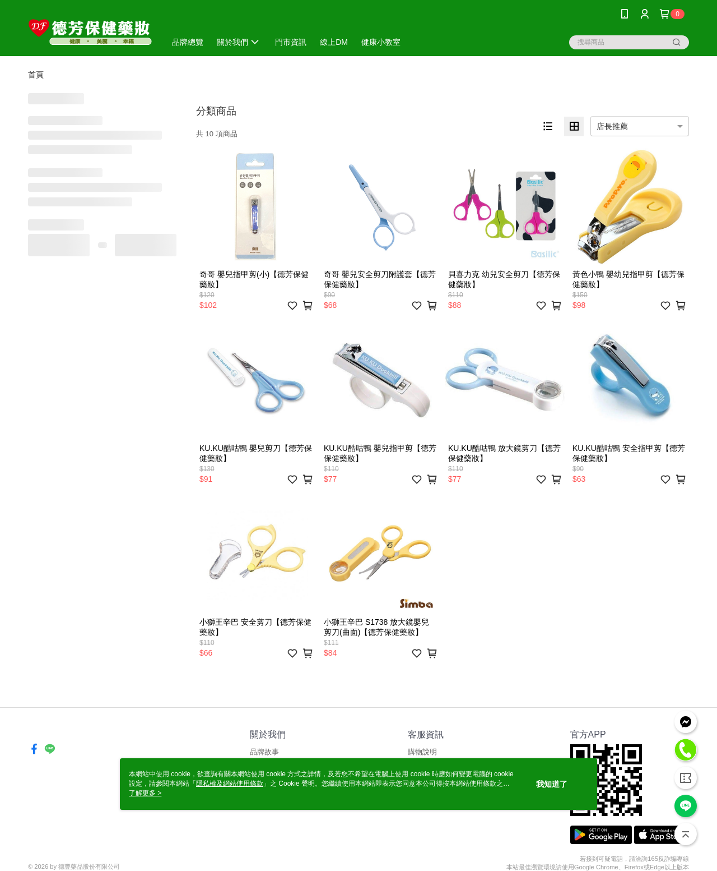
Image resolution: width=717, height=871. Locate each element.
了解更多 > (145, 793)
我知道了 (551, 784)
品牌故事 (264, 752)
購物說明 (422, 752)
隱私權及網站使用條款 (229, 783)
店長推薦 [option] (612, 126)
